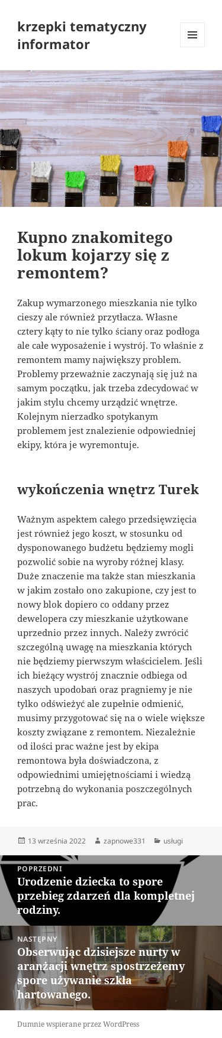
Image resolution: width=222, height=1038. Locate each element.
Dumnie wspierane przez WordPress (78, 1024)
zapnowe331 (125, 841)
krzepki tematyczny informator (82, 35)
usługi (173, 841)
